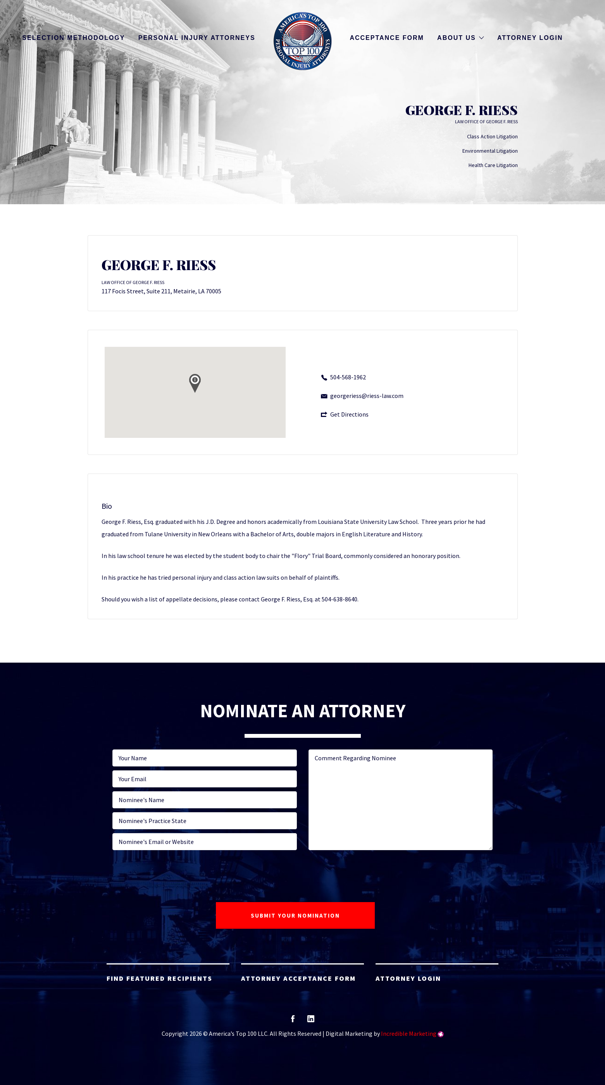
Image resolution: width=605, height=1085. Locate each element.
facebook (293, 1021)
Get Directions (349, 414)
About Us (456, 37)
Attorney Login (530, 37)
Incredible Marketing (408, 1033)
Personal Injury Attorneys (196, 37)
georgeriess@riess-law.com (366, 396)
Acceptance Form (387, 37)
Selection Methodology (73, 37)
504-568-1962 (348, 377)
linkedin (310, 1021)
